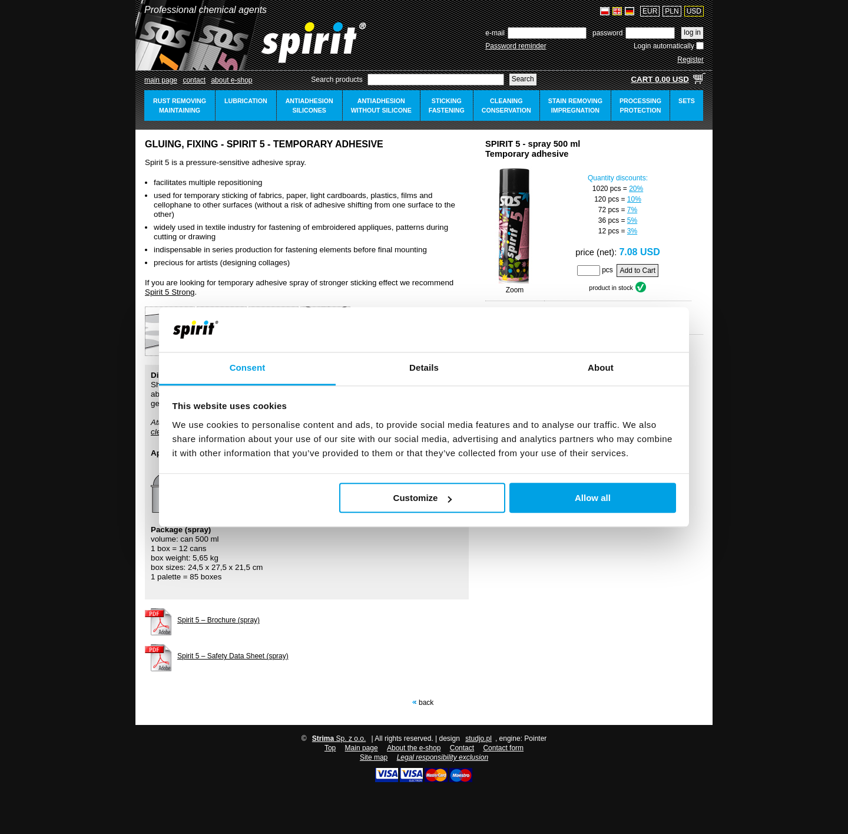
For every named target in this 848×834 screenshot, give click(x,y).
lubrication (245, 100)
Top (330, 748)
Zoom (515, 290)
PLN (671, 11)
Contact (194, 80)
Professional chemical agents (205, 10)
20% (636, 188)
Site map (373, 757)
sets (686, 100)
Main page (160, 80)
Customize (422, 498)
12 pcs (608, 231)
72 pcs (608, 210)
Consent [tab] (248, 368)
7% (632, 210)
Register (690, 59)
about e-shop (231, 80)
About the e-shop (413, 748)
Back (426, 702)
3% (632, 231)
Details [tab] (424, 368)
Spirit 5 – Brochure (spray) (218, 620)
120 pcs (606, 199)
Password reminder (515, 46)
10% (634, 199)
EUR (649, 11)
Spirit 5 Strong (169, 292)
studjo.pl (478, 738)
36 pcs (608, 220)
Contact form (503, 748)
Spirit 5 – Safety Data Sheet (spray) (233, 656)
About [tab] (601, 368)
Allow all (593, 498)
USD (694, 11)
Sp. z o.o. (339, 738)
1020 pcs (606, 188)
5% (632, 220)
